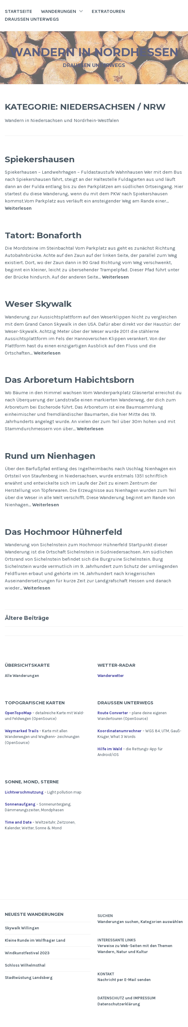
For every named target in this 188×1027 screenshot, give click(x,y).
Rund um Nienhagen (50, 456)
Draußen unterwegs (32, 19)
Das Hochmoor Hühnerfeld (63, 532)
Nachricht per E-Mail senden (124, 979)
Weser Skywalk (38, 304)
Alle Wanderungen (22, 675)
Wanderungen (58, 11)
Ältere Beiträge (27, 618)
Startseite (18, 11)
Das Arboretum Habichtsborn (69, 380)
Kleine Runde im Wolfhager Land (35, 940)
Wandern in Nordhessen (94, 52)
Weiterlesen (18, 208)
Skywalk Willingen (22, 928)
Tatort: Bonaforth (43, 235)
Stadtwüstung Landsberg (29, 977)
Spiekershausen (40, 159)
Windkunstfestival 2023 (27, 953)
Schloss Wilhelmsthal (25, 965)
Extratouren (108, 11)
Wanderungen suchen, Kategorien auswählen (140, 921)
